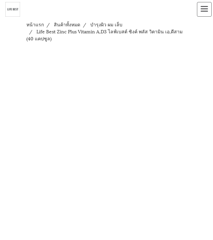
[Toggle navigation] (204, 9)
